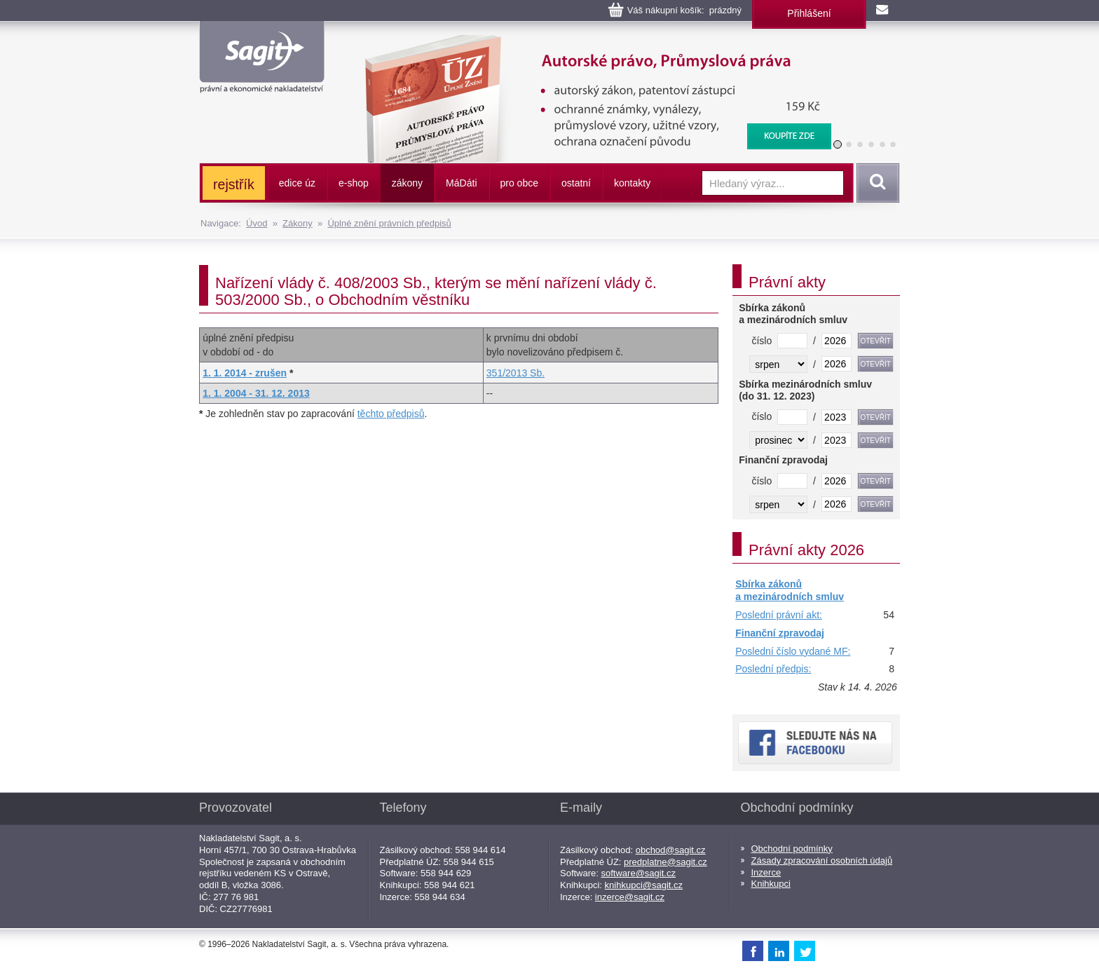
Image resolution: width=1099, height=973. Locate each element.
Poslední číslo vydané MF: (792, 651)
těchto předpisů (391, 413)
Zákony (297, 223)
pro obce (519, 183)
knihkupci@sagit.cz (644, 885)
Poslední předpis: (773, 668)
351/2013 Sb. (515, 373)
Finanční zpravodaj (779, 633)
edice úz (297, 183)
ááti (461, 183)
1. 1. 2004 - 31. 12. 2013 (256, 393)
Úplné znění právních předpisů (389, 223)
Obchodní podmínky (792, 848)
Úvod (256, 223)
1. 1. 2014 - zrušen (245, 373)
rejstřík (233, 184)
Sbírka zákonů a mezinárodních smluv (789, 590)
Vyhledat (875, 183)
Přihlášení (809, 13)
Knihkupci (771, 883)
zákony (407, 183)
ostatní (576, 183)
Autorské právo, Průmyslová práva (589, 42)
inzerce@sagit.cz (629, 897)
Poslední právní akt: (778, 614)
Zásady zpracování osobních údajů (822, 860)
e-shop (354, 183)
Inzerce (766, 872)
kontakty (632, 183)
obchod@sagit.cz (671, 850)
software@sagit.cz (638, 873)
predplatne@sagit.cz (665, 862)
